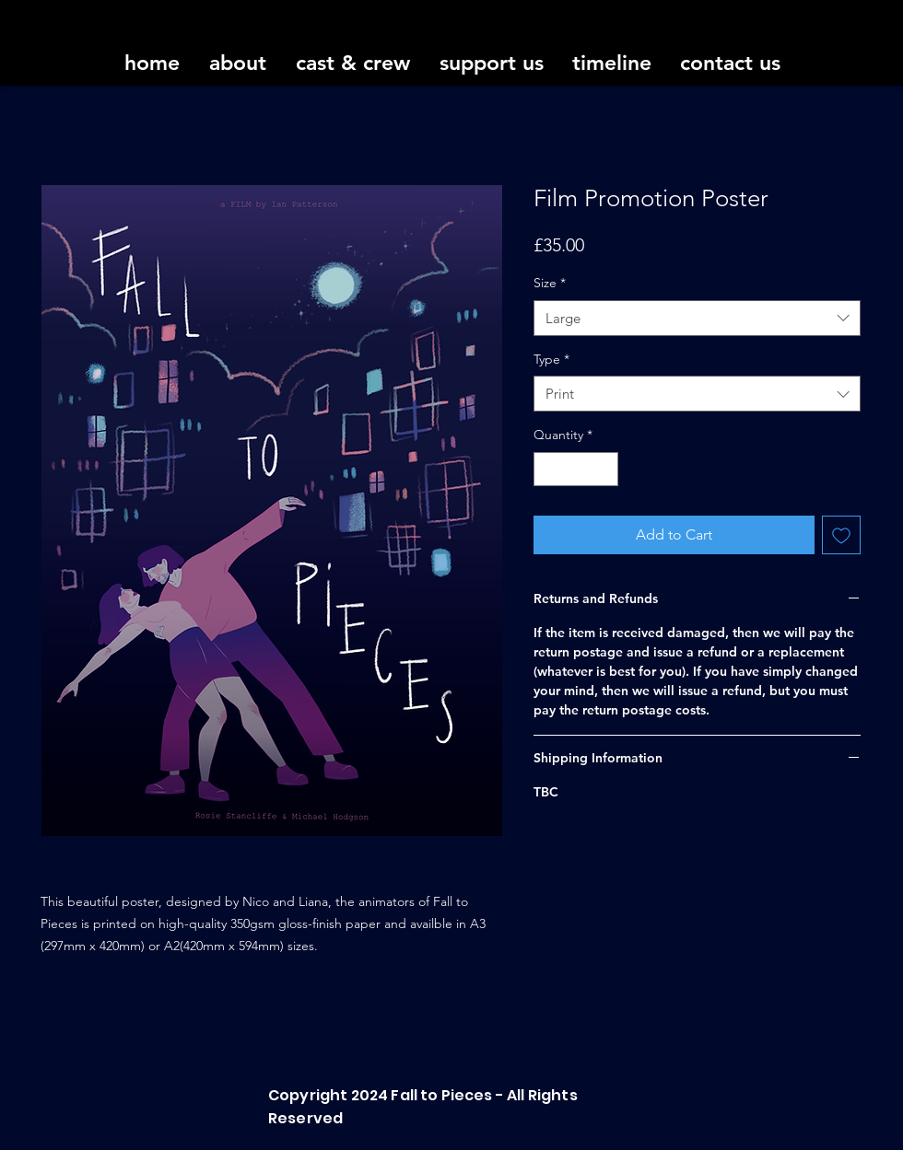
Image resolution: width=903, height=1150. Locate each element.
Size (550, 282)
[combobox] (697, 318)
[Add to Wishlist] (841, 535)
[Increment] (604, 469)
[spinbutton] (575, 469)
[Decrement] (547, 469)
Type (551, 359)
